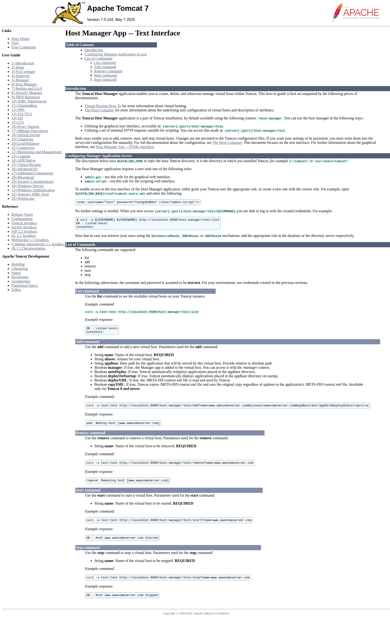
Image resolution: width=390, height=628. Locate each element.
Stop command (105, 80)
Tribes (16, 290)
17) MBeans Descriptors (30, 131)
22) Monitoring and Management (37, 152)
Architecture (21, 281)
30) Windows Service (28, 186)
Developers (20, 277)
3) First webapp (23, 72)
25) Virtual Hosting (26, 165)
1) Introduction (23, 63)
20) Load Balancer (25, 143)
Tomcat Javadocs (24, 223)
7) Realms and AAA (27, 88)
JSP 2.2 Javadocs (24, 231)
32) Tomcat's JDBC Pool (30, 194)
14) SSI (17, 118)
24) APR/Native (24, 160)
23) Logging (21, 156)
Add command (105, 67)
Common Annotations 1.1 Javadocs (38, 244)
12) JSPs (18, 110)
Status (16, 273)
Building (18, 264)
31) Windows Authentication (33, 190)
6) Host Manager (24, 84)
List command (105, 63)
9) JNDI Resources (26, 97)
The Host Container (99, 110)
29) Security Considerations (33, 182)
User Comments (24, 47)
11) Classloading (24, 105)
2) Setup (18, 67)
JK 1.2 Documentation (28, 248)
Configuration (22, 219)
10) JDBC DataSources (29, 101)
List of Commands (99, 58)
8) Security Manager (27, 93)
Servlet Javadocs (24, 227)
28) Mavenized (23, 177)
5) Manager (20, 80)
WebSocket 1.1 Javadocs (30, 240)
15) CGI (18, 122)
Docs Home (20, 39)
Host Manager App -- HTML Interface (125, 147)
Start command (105, 75)
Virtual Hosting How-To (103, 106)
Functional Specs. (25, 285)
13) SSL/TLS (22, 114)
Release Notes (22, 214)
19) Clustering (22, 139)
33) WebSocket (23, 198)
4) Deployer (21, 76)
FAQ (15, 43)
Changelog (20, 269)
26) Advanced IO (24, 169)
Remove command (108, 71)
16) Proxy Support (25, 127)
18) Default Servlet (26, 135)
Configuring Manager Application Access (116, 54)
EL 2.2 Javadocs (24, 236)
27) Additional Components (32, 173)
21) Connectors (23, 148)
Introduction (94, 50)
